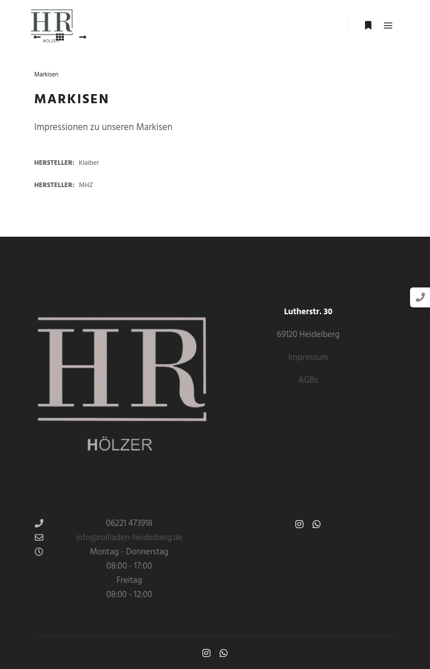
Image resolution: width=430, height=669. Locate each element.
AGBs (308, 380)
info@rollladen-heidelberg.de (108, 538)
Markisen (46, 75)
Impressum (308, 357)
